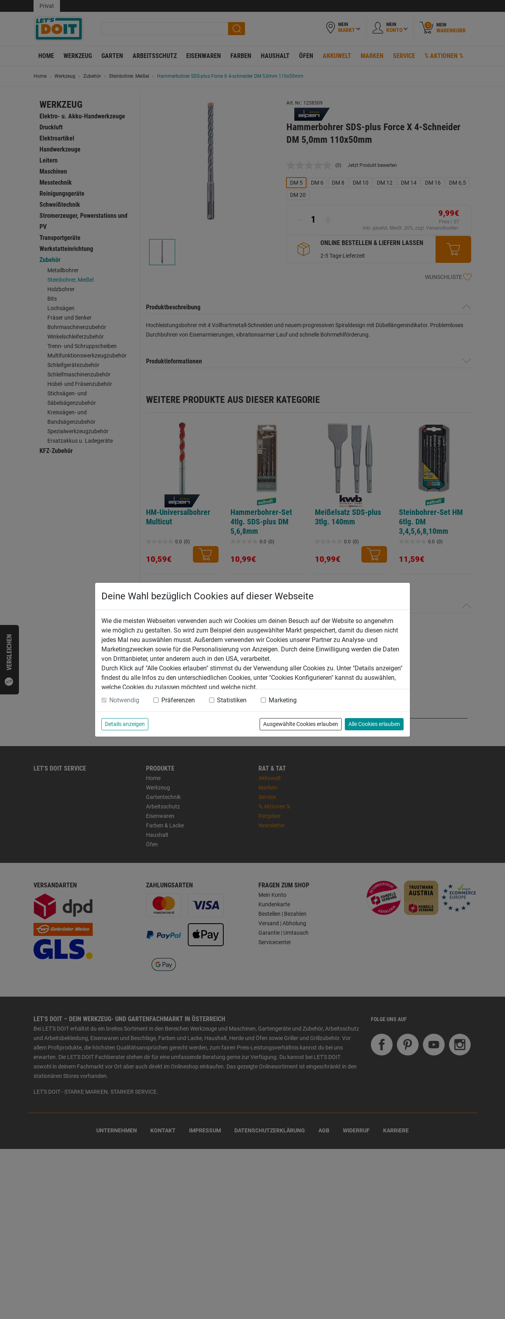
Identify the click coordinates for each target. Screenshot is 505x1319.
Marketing (283, 700)
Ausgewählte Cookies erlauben (300, 724)
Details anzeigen (125, 724)
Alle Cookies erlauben (374, 724)
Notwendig (124, 700)
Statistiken (232, 700)
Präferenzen (178, 700)
